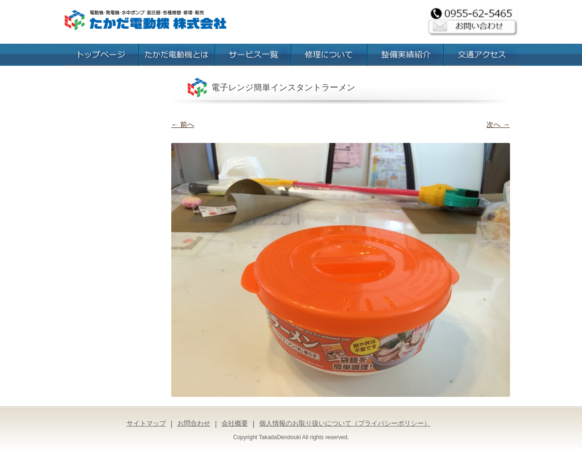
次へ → (498, 124)
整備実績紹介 (405, 55)
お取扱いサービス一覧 (253, 55)
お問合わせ (193, 423)
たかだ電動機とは (177, 55)
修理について (329, 55)
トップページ (100, 55)
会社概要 (235, 423)
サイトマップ (146, 423)
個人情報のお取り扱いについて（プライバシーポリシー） (345, 423)
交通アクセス (481, 55)
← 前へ (182, 124)
